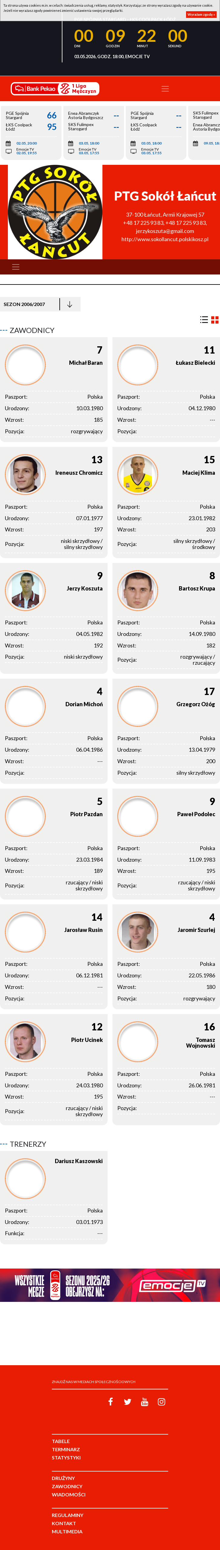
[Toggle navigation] (165, 89)
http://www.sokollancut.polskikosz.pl (165, 239)
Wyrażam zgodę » (201, 14)
